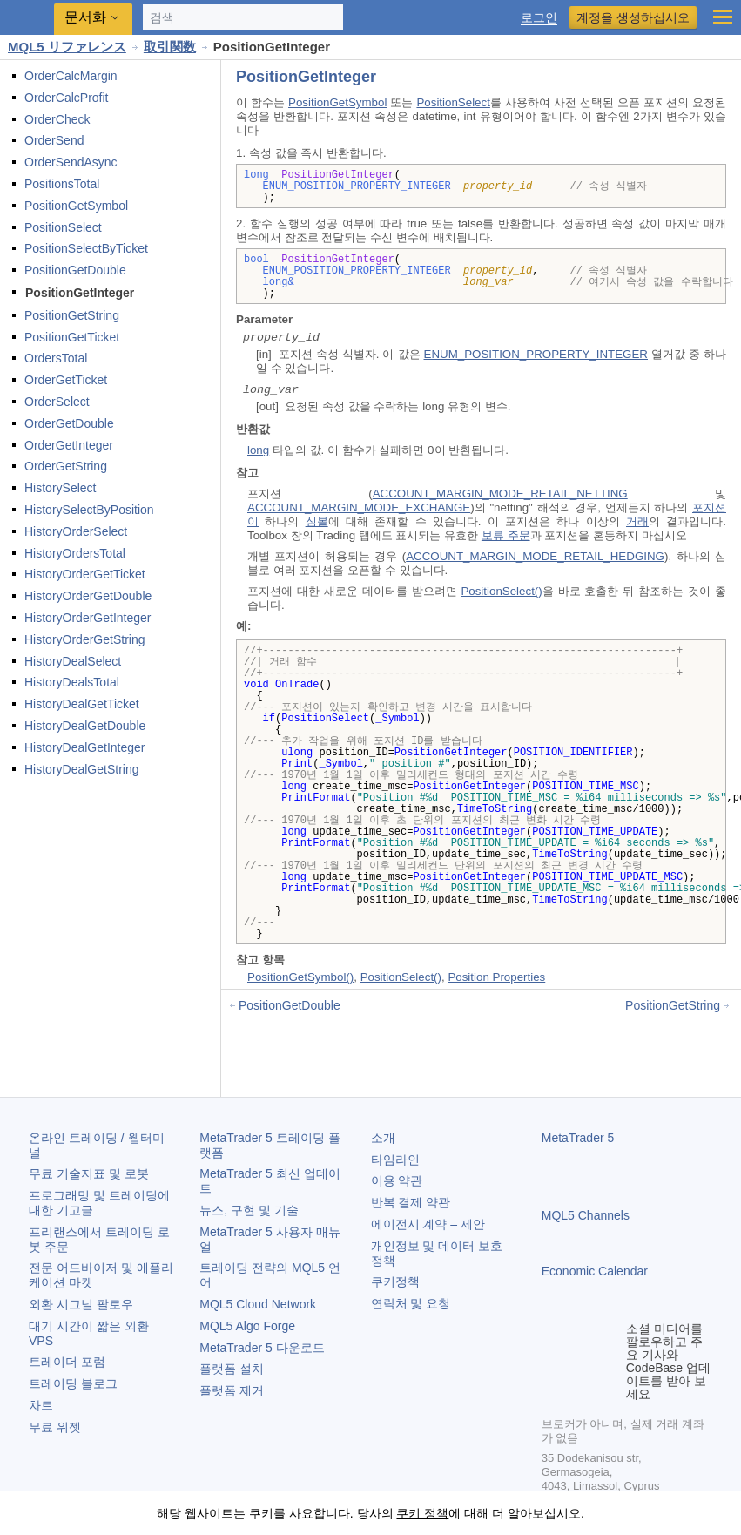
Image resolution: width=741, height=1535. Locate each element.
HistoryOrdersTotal (74, 553)
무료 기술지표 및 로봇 (89, 1173)
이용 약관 (397, 1180)
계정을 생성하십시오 (633, 17)
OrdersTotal (55, 358)
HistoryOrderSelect (75, 531)
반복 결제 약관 (411, 1202)
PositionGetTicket (71, 337)
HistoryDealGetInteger (84, 747)
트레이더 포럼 (67, 1362)
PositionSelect (63, 227)
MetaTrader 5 (578, 1138)
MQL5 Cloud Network (257, 1304)
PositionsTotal (61, 184)
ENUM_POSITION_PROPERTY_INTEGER (536, 354)
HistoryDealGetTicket (81, 704)
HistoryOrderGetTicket (84, 574)
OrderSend (54, 140)
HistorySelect (60, 488)
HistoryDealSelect (72, 661)
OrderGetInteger (68, 445)
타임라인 (395, 1159)
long (258, 449)
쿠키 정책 (422, 1513)
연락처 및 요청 (411, 1303)
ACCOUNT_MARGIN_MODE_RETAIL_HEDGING (535, 556)
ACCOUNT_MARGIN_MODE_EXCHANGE (358, 507)
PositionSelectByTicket (86, 248)
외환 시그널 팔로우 (81, 1304)
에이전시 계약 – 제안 (428, 1224)
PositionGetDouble (75, 270)
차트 (41, 1405)
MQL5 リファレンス (67, 46)
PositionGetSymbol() (300, 977)
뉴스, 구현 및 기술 (249, 1210)
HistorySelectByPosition (89, 510)
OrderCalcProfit (66, 98)
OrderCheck (57, 119)
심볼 (317, 521)
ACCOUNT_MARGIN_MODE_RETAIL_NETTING (500, 493)
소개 (383, 1138)
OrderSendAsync (71, 162)
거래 (637, 521)
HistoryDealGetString (81, 769)
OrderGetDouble (69, 423)
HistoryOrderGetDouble (88, 596)
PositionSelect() (501, 591)
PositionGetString (71, 315)
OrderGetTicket (65, 380)
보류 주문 (506, 535)
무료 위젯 (55, 1427)
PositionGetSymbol (76, 206)
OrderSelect (57, 402)
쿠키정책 (395, 1281)
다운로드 (261, 1348)
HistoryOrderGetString (84, 639)
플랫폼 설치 (231, 1369)
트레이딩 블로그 (73, 1383)
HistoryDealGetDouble (84, 726)
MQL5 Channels (586, 1215)
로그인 (539, 17)
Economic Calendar (595, 1271)
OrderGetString (65, 466)
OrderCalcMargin (71, 76)
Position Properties (496, 977)
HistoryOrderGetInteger (88, 618)
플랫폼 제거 (231, 1390)
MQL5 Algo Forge (247, 1326)
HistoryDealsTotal (71, 682)
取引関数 (170, 46)
